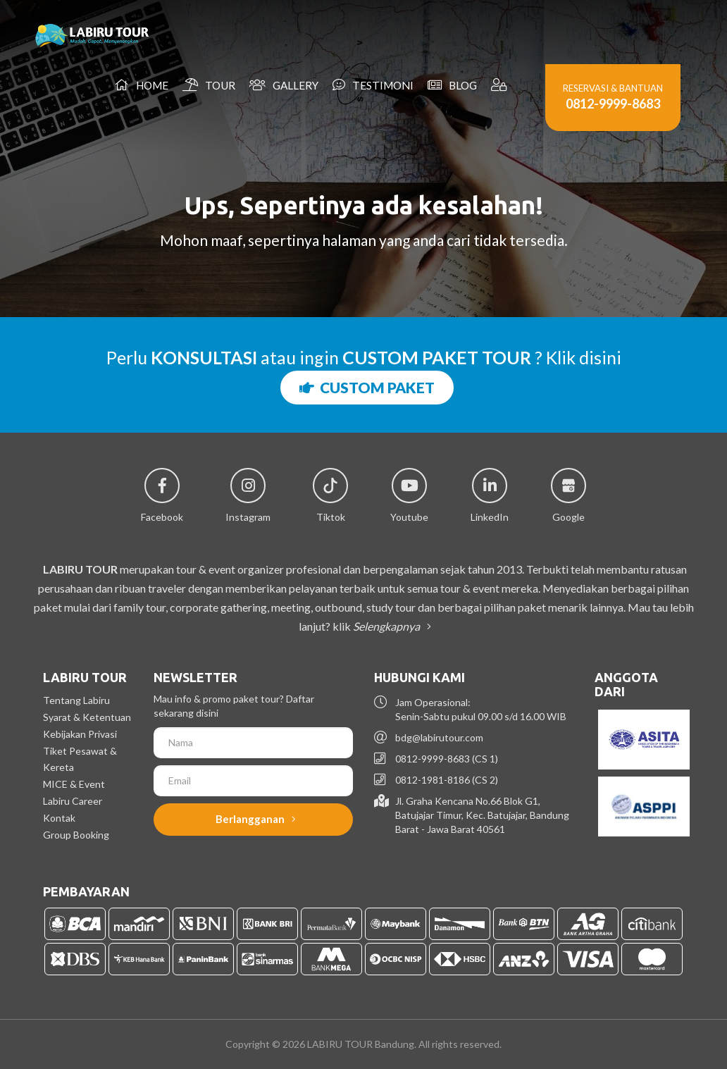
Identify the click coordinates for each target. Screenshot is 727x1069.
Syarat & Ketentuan (87, 717)
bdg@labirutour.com (439, 737)
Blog (452, 85)
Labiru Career (72, 801)
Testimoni (373, 85)
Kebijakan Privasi (80, 734)
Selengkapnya (389, 626)
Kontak (59, 818)
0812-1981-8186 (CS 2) (446, 780)
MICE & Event (74, 784)
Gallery (283, 85)
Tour (208, 85)
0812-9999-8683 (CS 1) (446, 759)
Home (141, 85)
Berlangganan (256, 818)
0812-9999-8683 (613, 103)
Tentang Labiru (76, 700)
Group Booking (76, 835)
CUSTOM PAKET (367, 387)
